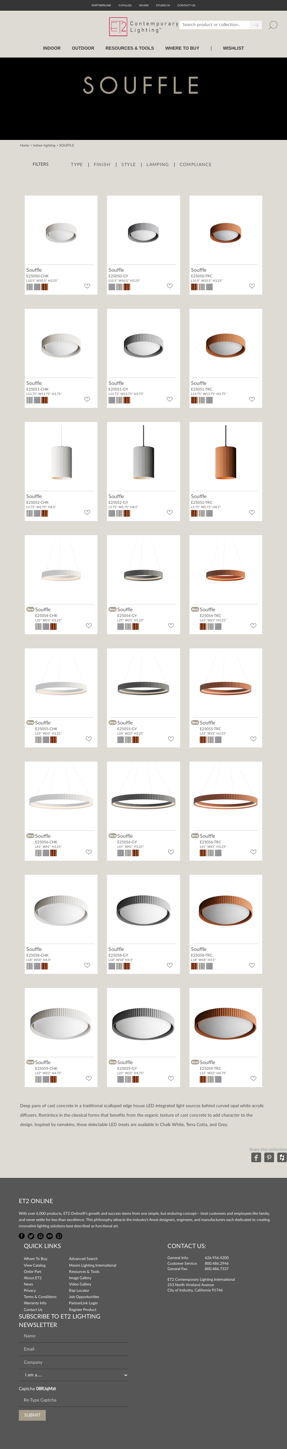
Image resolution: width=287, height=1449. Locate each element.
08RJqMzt (46, 1389)
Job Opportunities (84, 1297)
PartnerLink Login (83, 1303)
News (28, 1284)
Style (128, 165)
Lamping (157, 165)
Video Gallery (80, 1284)
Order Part (32, 1272)
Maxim (144, 5)
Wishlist (233, 48)
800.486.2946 (217, 1263)
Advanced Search (83, 1259)
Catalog (125, 5)
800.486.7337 (217, 1269)
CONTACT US (186, 5)
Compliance (196, 165)
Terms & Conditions (40, 1297)
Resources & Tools (84, 1272)
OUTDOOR (83, 48)
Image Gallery (80, 1278)
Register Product (82, 1310)
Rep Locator (79, 1290)
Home (24, 145)
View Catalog (34, 1265)
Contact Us (33, 1310)
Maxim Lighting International (92, 1265)
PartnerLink (101, 5)
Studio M (163, 5)
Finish (102, 165)
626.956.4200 (217, 1258)
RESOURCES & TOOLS (129, 48)
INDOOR (52, 48)
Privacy (30, 1290)
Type (77, 165)
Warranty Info (35, 1303)
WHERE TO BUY (182, 48)
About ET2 (33, 1278)
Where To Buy (35, 1259)
